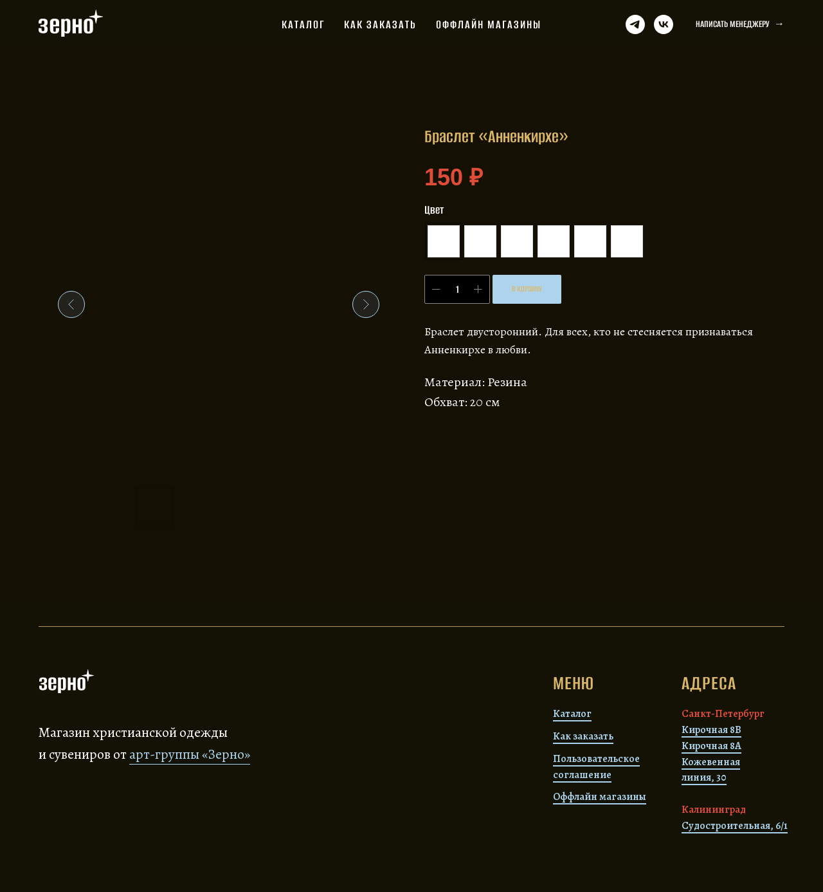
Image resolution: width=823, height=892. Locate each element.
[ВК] (663, 24)
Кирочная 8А (711, 746)
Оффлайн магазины (488, 24)
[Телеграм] (635, 24)
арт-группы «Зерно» (189, 754)
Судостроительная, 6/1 (735, 826)
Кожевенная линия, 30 (711, 770)
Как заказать (380, 24)
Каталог (303, 24)
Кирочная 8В (711, 730)
